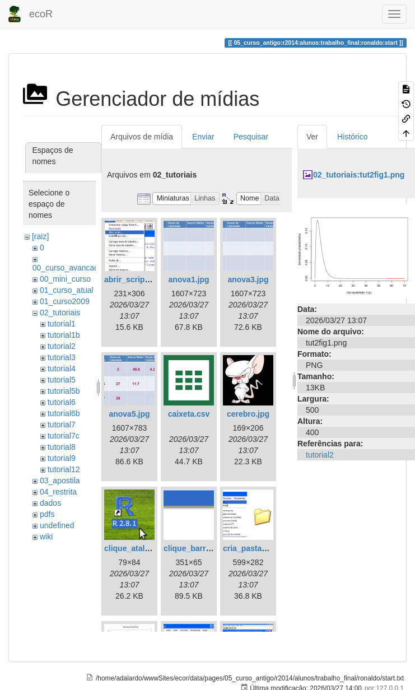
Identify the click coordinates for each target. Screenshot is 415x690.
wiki (46, 536)
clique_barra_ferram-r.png (212, 548)
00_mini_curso (65, 278)
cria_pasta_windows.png (269, 548)
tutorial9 (62, 458)
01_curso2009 (65, 301)
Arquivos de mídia (141, 136)
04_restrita (58, 491)
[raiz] (40, 236)
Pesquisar (251, 136)
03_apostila (60, 480)
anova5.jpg (129, 413)
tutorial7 (62, 424)
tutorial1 (62, 323)
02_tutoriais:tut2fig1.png (358, 174)
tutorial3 (62, 357)
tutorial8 (62, 446)
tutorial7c (64, 435)
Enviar (203, 136)
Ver (312, 136)
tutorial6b (64, 413)
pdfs (47, 514)
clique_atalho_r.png (141, 548)
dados (50, 502)
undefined (57, 525)
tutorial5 (62, 379)
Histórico (352, 136)
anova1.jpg (188, 279)
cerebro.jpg (248, 413)
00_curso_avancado (67, 267)
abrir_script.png (134, 279)
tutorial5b (64, 390)
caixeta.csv (189, 413)
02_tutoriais (60, 312)
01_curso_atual (67, 290)
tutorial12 (64, 469)
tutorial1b (64, 334)
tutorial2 (62, 346)
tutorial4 (62, 368)
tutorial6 (62, 402)
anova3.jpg (247, 279)
